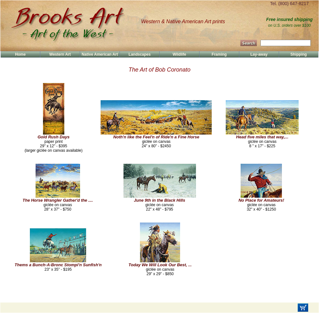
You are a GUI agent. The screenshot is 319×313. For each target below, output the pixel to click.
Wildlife (179, 54)
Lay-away (258, 54)
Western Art (60, 54)
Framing (219, 54)
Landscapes (140, 54)
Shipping (298, 54)
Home (20, 54)
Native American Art (100, 54)
